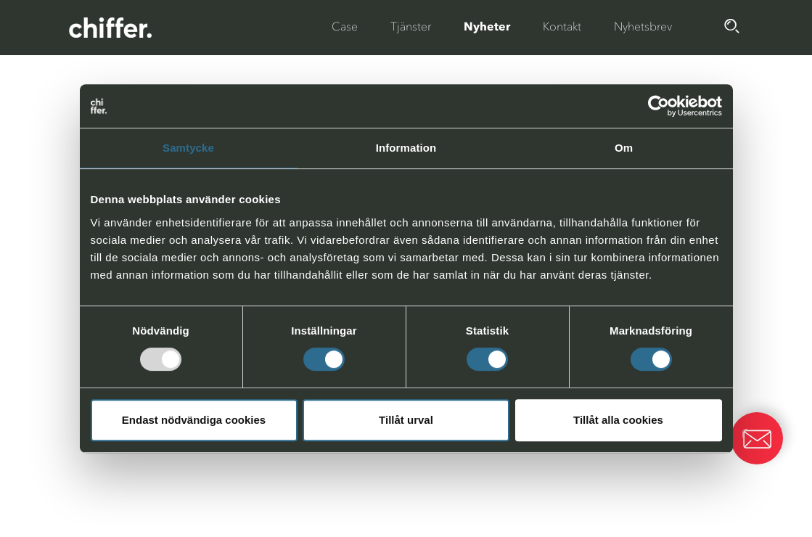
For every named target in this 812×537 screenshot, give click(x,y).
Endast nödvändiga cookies (194, 420)
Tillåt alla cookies (618, 420)
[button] (757, 438)
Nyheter (487, 26)
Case (345, 26)
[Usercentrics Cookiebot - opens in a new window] (658, 106)
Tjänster (410, 26)
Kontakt (562, 26)
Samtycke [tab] (188, 148)
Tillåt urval (406, 420)
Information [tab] (406, 148)
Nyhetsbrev (643, 26)
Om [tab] (624, 148)
